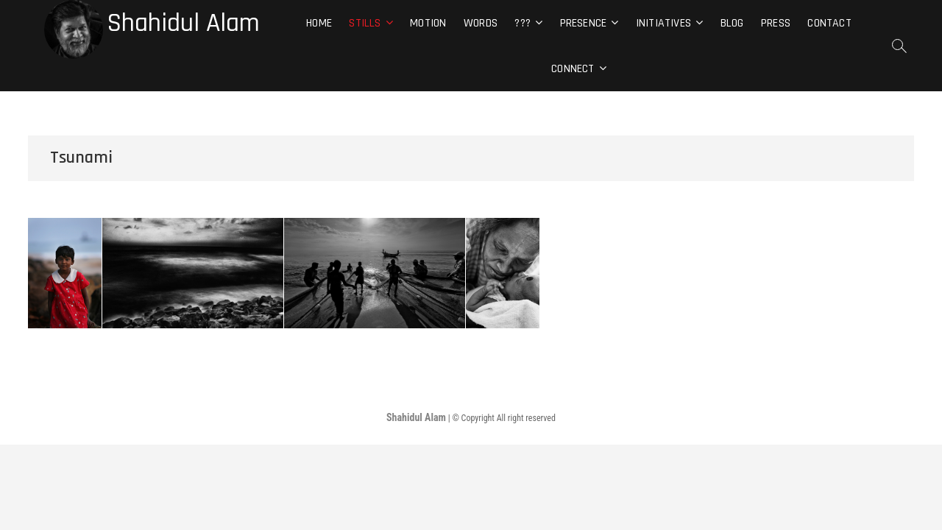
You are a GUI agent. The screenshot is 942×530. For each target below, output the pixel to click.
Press (775, 23)
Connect (572, 69)
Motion (428, 23)
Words (480, 23)
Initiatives (663, 23)
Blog (732, 23)
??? (522, 23)
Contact (829, 23)
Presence (583, 23)
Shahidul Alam (183, 23)
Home (319, 23)
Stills (364, 23)
